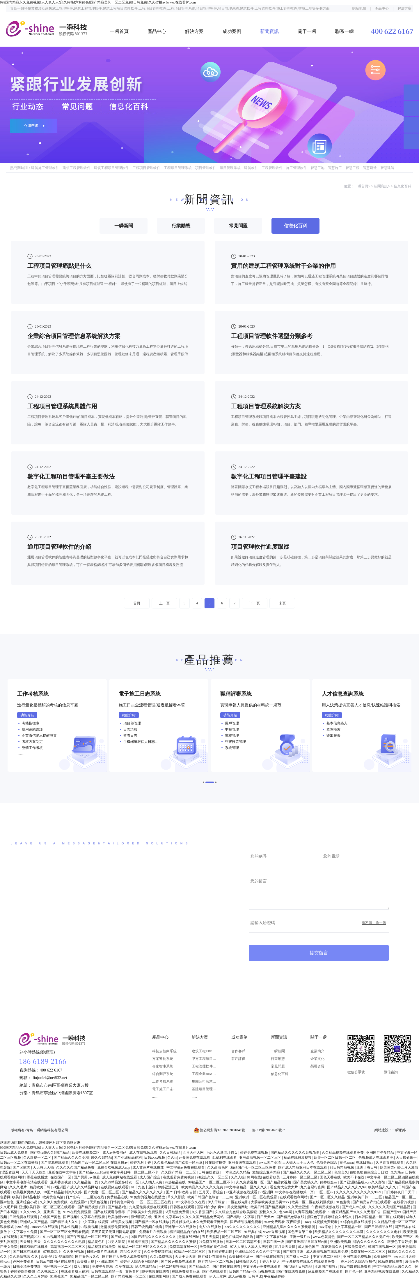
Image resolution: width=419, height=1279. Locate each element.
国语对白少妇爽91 (211, 1207)
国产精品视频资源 (91, 1207)
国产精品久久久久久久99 (346, 1187)
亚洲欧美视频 (341, 1242)
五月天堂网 (211, 1237)
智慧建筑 (387, 168)
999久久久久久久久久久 (242, 1227)
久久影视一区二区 (37, 1157)
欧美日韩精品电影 (26, 1197)
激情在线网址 (189, 1237)
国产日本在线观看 (27, 1252)
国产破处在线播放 (212, 1257)
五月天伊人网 (194, 1152)
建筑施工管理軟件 (45, 168)
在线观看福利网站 (294, 1197)
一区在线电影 (238, 1202)
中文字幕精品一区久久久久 (247, 1187)
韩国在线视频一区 (382, 1247)
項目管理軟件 (205, 168)
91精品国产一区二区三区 (89, 1276)
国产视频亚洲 (293, 1252)
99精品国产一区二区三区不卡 (211, 1182)
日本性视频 (70, 1227)
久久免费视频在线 (158, 1252)
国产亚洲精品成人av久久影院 (363, 1182)
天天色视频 (99, 1202)
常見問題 (278, 1066)
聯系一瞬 (344, 31)
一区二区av (325, 1192)
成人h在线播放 (210, 1227)
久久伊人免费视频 (54, 1202)
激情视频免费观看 (114, 1227)
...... (154, 1097)
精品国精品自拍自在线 (187, 1232)
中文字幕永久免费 (23, 1232)
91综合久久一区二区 (213, 1177)
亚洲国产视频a (326, 1266)
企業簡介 (317, 1051)
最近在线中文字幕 (62, 1172)
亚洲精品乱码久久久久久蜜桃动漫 (289, 1227)
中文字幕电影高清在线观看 (27, 1182)
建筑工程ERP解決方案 (204, 1051)
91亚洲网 (267, 1192)
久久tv (172, 1157)
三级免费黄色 (355, 1247)
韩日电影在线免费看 (356, 1266)
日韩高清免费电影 (27, 1266)
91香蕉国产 (59, 1276)
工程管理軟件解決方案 (204, 1066)
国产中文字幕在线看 (271, 1237)
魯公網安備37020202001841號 (222, 1130)
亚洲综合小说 (27, 1202)
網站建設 (381, 1130)
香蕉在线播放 (38, 1177)
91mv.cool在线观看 (44, 1227)
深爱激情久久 (332, 1247)
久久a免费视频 (161, 1257)
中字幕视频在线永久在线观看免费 (308, 1261)
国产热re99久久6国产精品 (50, 1152)
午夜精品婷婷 (274, 1276)
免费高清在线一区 (183, 1247)
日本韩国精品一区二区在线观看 (379, 1217)
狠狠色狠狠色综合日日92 (369, 1172)
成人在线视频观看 (143, 1152)
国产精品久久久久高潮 (72, 1157)
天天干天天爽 (186, 1257)
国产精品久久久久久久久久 (143, 1192)
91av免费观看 (274, 1222)
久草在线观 (124, 1266)
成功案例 (232, 31)
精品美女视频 (122, 1222)
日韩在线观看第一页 (107, 1271)
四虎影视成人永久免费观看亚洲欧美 (200, 1222)
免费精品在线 (118, 1197)
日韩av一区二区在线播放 (19, 1162)
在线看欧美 (271, 1177)
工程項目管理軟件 (146, 168)
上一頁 (164, 603)
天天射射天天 (31, 1242)
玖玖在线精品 (146, 1266)
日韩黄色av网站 (122, 1202)
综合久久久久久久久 (369, 1242)
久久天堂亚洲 (299, 1207)
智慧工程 (352, 168)
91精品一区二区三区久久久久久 (143, 1247)
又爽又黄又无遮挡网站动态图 (114, 1232)
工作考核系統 (162, 1081)
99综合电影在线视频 (356, 1222)
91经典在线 (253, 1232)
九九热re (397, 1172)
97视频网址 (52, 1252)
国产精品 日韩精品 (298, 1266)
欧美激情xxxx (118, 1217)
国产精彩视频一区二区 (129, 1276)
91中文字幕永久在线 (190, 1202)
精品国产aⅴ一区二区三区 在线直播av (100, 1162)
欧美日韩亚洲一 (241, 1257)
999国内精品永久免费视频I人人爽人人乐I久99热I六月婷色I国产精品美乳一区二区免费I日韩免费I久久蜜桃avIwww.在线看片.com (98, 2)
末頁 (282, 603)
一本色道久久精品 (236, 1172)
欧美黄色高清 (53, 1197)
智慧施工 (335, 168)
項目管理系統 (230, 168)
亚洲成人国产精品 (34, 1222)
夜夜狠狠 (293, 1222)
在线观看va (79, 1202)
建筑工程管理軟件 (76, 168)
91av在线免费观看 (77, 1212)
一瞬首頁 (119, 31)
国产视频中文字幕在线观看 (84, 1217)
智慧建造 (370, 168)
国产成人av (120, 1237)
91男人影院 (117, 1242)
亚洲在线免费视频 (357, 1257)
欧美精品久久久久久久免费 (202, 1187)
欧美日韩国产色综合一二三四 (210, 1197)
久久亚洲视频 (74, 1252)
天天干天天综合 (34, 1172)
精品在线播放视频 (298, 1157)
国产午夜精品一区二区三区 (88, 1237)
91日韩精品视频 (342, 1167)
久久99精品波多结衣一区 (120, 1182)
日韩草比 (255, 1276)
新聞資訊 (269, 31)
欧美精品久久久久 (382, 1187)
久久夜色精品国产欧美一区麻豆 (178, 1162)
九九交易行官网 (313, 1187)
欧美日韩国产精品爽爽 (268, 1207)
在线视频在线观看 (115, 1187)
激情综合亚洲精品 (266, 1172)
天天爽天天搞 (44, 1167)
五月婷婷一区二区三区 (300, 1177)
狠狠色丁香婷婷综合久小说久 (330, 1217)
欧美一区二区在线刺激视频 (313, 1202)
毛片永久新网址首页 (222, 1152)
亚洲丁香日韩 (367, 1167)
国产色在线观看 (215, 1271)
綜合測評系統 (162, 1074)
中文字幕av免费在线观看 (185, 1167)
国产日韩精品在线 (378, 1227)
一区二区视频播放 (173, 1266)
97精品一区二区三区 (190, 1252)
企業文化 (317, 1059)
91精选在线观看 (390, 1261)
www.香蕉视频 (274, 1232)
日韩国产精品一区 (243, 1271)
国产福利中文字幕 (240, 1217)
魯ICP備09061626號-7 (268, 1130)
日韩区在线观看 (182, 1207)
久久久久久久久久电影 (384, 1232)
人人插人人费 (152, 1182)
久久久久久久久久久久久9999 (359, 1192)
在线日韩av (365, 1162)
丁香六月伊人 (270, 1261)
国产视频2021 (31, 1237)
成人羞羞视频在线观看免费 (327, 1252)
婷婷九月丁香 (141, 1162)
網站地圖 (359, 8)
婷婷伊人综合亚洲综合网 (139, 1261)
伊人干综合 (216, 1202)
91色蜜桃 (343, 1202)
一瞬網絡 (399, 1130)
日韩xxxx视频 (155, 1157)
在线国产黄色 (51, 1217)
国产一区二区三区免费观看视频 (65, 1232)
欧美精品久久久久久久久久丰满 (339, 1232)
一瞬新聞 (278, 1051)
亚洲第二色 (52, 1212)
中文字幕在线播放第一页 (295, 1192)
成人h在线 (82, 1266)
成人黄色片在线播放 (148, 1167)
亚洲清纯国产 (108, 1261)
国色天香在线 (331, 1177)
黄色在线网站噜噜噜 (238, 1237)
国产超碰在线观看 (226, 1266)
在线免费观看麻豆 (186, 1271)
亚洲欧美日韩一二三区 (365, 1197)
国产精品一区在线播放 (152, 1222)
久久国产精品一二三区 (179, 1172)
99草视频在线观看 (155, 1271)
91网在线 (254, 1177)
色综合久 (341, 1172)
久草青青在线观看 (390, 1162)
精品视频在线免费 (102, 1247)
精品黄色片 (97, 1242)
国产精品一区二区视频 (216, 1261)
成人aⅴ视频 (237, 1276)
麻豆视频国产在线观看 (326, 1271)
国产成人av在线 (354, 1207)
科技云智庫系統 (164, 1051)
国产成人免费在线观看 (189, 1276)
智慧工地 (317, 168)
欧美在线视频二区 (86, 1152)
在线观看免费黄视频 (179, 1177)
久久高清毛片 (218, 1167)
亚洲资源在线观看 (242, 1162)
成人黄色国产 (309, 1247)
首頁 (136, 603)
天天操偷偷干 (407, 1157)
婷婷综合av (329, 1182)
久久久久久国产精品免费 (75, 1167)
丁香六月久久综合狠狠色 (357, 1261)
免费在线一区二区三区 (368, 1252)
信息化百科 (279, 1074)
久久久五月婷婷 (36, 1276)
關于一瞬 (307, 31)
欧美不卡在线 (354, 1177)
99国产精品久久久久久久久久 (154, 1237)
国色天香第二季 (300, 1232)
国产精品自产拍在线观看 (372, 1202)
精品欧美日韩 (40, 1187)
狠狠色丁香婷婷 (400, 1242)
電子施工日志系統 (164, 1089)
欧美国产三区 (403, 1237)
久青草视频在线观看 (310, 1212)
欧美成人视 (86, 1261)
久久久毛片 (18, 1187)
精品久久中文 (131, 1252)
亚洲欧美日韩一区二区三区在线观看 (47, 1207)
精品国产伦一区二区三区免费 (253, 1167)
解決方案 (404, 8)
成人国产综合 (150, 1177)
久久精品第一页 (86, 1182)
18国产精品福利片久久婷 (63, 1192)
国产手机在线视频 (269, 1257)
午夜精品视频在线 (325, 1207)
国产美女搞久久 (306, 1182)
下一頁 (254, 603)
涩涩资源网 (10, 1172)
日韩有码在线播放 (34, 1247)
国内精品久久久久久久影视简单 (295, 1152)
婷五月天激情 (407, 1167)
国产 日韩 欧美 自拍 (181, 1192)
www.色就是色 (324, 1237)
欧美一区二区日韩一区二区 (335, 1157)
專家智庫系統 (162, 1066)
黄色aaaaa (347, 1162)
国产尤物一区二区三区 (102, 1192)
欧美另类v (388, 1167)
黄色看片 (132, 1271)
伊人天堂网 (218, 1276)
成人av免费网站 (114, 1152)
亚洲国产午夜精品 (380, 1152)
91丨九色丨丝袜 (143, 1187)
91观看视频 (90, 1227)
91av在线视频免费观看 (320, 1222)
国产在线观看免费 (291, 1271)
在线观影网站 (159, 1276)
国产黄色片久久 (87, 1257)
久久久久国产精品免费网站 (203, 1217)
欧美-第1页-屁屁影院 (57, 1257)
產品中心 (382, 8)
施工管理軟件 (296, 168)
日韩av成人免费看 (14, 1152)
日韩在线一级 (274, 1242)
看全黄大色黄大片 (284, 1187)
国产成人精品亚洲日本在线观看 (303, 1167)
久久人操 (238, 1177)
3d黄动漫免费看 (177, 1212)
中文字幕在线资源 (95, 1222)
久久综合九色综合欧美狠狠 (236, 1212)
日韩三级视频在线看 (147, 1227)
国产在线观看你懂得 (109, 1212)
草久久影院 (176, 1197)
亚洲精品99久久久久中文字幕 (258, 1252)
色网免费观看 (24, 1261)
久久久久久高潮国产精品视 (389, 1207)
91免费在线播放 (211, 1242)
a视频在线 (268, 1271)
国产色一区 (354, 1271)
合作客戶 (238, 1051)
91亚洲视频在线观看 (242, 1192)
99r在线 (22, 1227)
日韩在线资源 (209, 1172)
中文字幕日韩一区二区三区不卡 (134, 1172)
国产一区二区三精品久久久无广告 (363, 1237)
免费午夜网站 (103, 1266)
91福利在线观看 (225, 1157)
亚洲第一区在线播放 (181, 1227)
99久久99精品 (101, 1157)
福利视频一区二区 (57, 1266)
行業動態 (278, 1059)
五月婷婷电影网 (220, 1252)
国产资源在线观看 (55, 1162)
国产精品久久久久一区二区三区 (307, 1172)
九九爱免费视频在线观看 (148, 1207)
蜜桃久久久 (268, 1212)
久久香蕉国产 (202, 1212)
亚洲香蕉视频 (61, 1182)
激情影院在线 (142, 1217)
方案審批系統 (162, 1059)
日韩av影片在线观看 (103, 1252)
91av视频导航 (54, 1237)
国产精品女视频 (279, 1182)
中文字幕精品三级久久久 (393, 1266)
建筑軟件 (251, 168)
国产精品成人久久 (64, 1222)
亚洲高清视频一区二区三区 (260, 1157)
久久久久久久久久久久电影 (64, 1242)
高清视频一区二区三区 (68, 1247)
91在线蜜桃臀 (216, 1162)
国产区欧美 (22, 1167)
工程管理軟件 (272, 168)
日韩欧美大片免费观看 (145, 1212)
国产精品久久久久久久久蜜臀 (174, 1242)
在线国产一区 (61, 1177)
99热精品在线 (176, 1182)
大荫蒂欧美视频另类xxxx (270, 1202)
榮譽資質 (317, 1066)
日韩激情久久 (247, 1261)
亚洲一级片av (300, 1237)
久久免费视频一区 (250, 1182)
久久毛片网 (8, 1207)
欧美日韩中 (383, 1257)
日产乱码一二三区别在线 (85, 1197)
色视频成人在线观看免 (376, 1157)
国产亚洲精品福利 (128, 1157)
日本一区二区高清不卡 (243, 1242)
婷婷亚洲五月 (169, 1187)
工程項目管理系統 (178, 168)
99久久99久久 (31, 1212)
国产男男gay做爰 (87, 1177)
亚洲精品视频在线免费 (382, 1271)
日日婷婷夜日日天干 (400, 1192)
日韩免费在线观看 (23, 1217)
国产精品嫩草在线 (290, 1217)
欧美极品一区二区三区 (224, 1232)
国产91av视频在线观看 (178, 1261)
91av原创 (325, 1227)
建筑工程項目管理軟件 (111, 168)
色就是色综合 (327, 1162)
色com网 (286, 1212)
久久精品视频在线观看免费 (343, 1152)
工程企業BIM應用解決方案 (204, 1074)
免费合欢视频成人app (114, 1167)
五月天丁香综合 (211, 1192)
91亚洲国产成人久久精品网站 (76, 1187)
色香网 (5, 1197)
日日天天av (266, 1217)
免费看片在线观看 (153, 1232)
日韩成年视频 (138, 1242)
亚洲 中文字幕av (167, 1217)
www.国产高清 (270, 1162)
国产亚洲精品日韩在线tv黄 (307, 1242)
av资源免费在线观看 (195, 1157)
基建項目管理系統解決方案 (204, 1089)
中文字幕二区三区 (327, 1257)
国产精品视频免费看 (246, 1222)
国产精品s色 (117, 1207)
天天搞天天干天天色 (298, 1162)
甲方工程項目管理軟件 (204, 1059)
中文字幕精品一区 (348, 1227)
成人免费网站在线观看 (120, 1177)
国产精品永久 (200, 1266)
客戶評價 (238, 1059)
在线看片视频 (404, 1202)
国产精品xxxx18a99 (93, 1172)
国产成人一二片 (298, 1257)
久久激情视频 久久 (24, 1257)
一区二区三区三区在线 (154, 1202)
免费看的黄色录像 (214, 1247)
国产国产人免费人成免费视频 (125, 1257)
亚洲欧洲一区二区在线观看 (256, 1197)
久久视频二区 (48, 1271)
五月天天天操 (285, 1247)
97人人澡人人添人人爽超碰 (251, 1247)
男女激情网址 (238, 1207)
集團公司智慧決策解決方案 (204, 1081)
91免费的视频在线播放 (148, 1197)
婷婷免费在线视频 (254, 1152)
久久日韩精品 (170, 1152)
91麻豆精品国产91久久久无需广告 (355, 1212)
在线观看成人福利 (75, 1271)
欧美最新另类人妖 (27, 1192)
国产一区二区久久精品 (328, 1197)
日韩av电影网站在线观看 (55, 1261)
